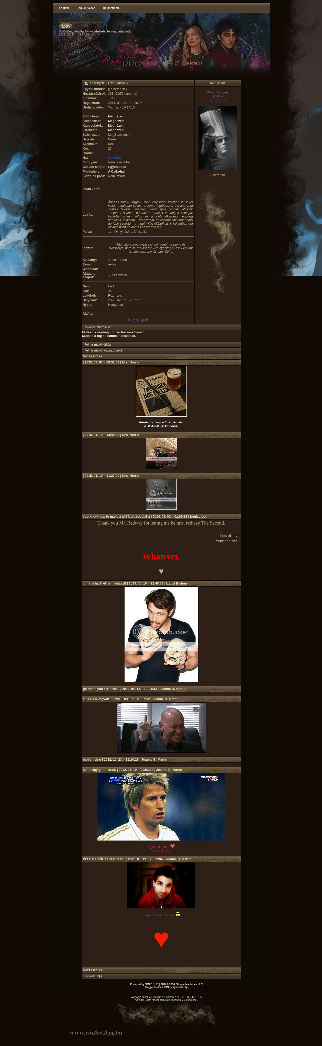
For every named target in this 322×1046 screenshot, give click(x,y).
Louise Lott (198, 516)
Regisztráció (111, 7)
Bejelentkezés (86, 7)
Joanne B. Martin (173, 689)
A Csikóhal (116, 171)
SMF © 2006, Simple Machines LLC (181, 984)
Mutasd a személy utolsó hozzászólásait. (113, 332)
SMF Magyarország (175, 987)
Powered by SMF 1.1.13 (144, 984)
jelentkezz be (102, 31)
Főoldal (64, 7)
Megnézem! (117, 116)
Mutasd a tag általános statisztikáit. (109, 336)
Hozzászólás (92, 356)
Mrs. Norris (130, 362)
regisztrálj (124, 31)
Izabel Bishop (176, 583)
